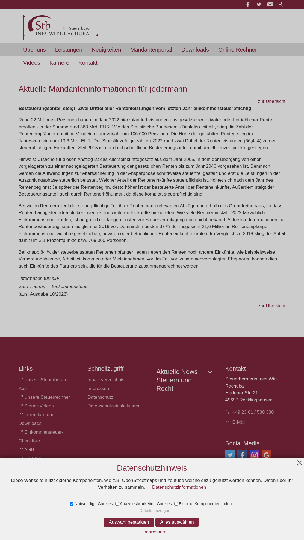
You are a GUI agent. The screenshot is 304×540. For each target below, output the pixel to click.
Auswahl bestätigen (129, 522)
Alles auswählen (177, 522)
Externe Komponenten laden (205, 503)
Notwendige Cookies (94, 503)
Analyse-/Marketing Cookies (146, 503)
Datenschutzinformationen (179, 487)
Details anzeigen (154, 510)
